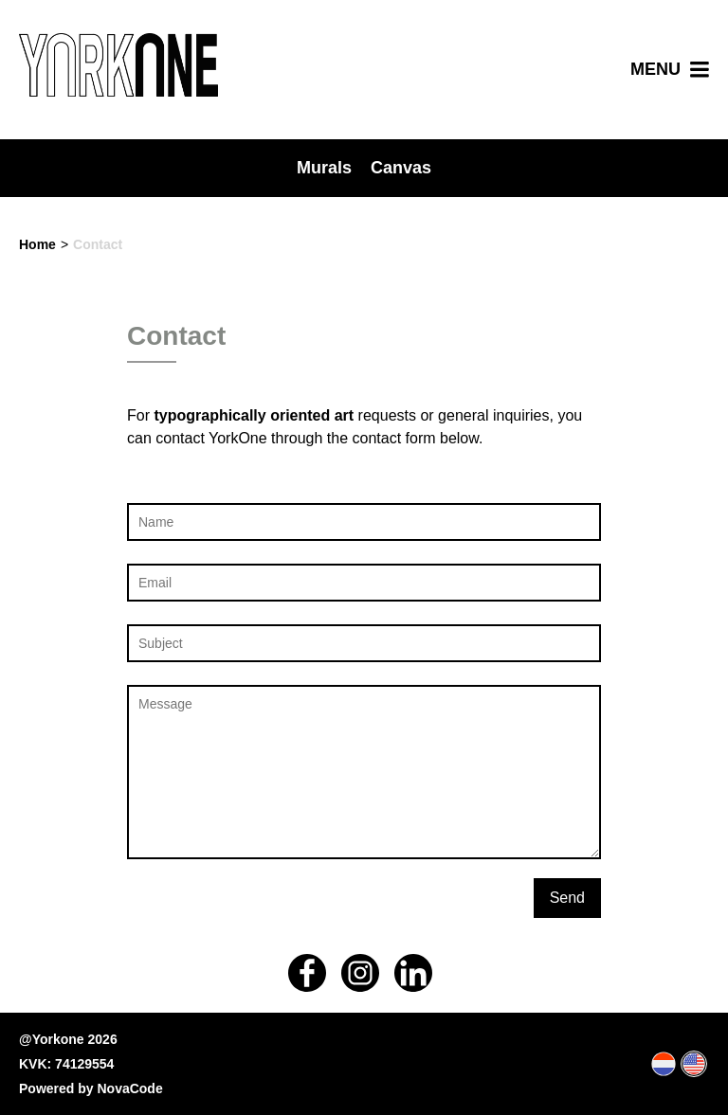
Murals (324, 167)
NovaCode (129, 1088)
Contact (97, 244)
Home (37, 244)
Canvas (401, 167)
